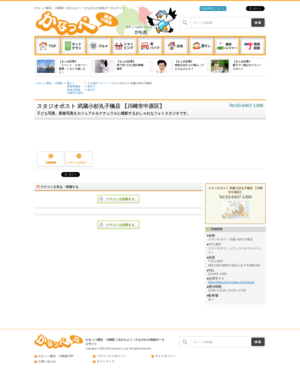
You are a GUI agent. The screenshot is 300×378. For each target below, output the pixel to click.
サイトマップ (105, 361)
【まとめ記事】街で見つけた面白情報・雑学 (131, 65)
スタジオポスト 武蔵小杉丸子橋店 (131, 83)
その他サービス (96, 83)
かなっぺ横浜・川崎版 (49, 83)
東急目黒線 (73, 89)
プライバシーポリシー (111, 356)
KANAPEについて (213, 8)
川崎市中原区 (75, 92)
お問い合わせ (47, 361)
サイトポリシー (165, 356)
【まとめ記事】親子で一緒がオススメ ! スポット (247, 65)
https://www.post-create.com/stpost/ (231, 282)
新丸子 (91, 86)
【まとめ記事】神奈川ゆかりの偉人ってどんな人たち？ (189, 65)
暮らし (71, 83)
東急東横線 (73, 86)
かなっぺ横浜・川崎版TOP (56, 356)
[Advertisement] (152, 137)
